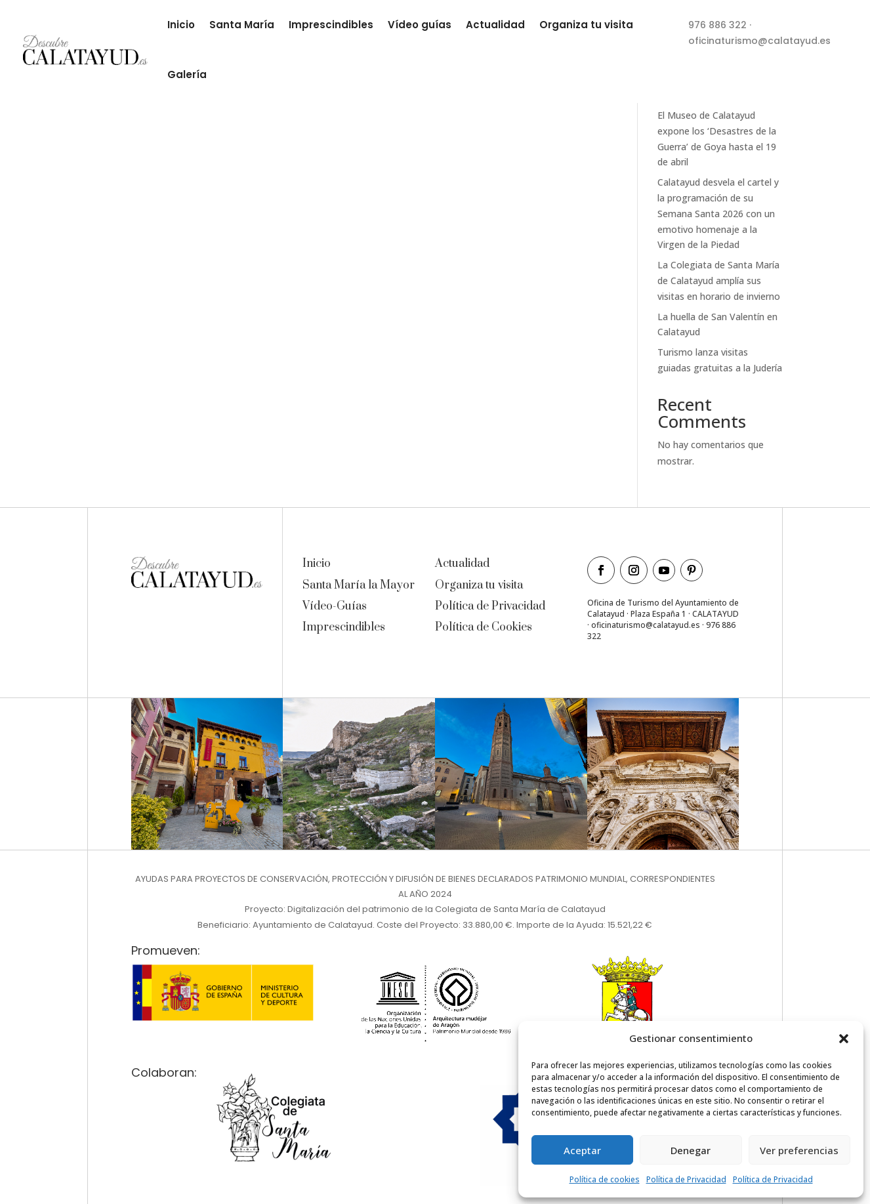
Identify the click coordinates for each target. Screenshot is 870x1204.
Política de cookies (605, 1179)
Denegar (691, 1150)
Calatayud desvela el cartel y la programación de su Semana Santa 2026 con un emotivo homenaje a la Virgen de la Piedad (718, 213)
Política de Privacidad (686, 1179)
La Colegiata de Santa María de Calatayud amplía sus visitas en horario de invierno (718, 280)
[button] (843, 1038)
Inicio (181, 24)
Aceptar (582, 1150)
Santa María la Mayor (358, 585)
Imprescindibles (331, 24)
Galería (187, 74)
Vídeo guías (419, 24)
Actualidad (495, 24)
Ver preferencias (799, 1150)
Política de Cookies (483, 627)
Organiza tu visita (586, 24)
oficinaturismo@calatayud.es (759, 40)
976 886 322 (717, 24)
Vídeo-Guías (334, 606)
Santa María (241, 24)
